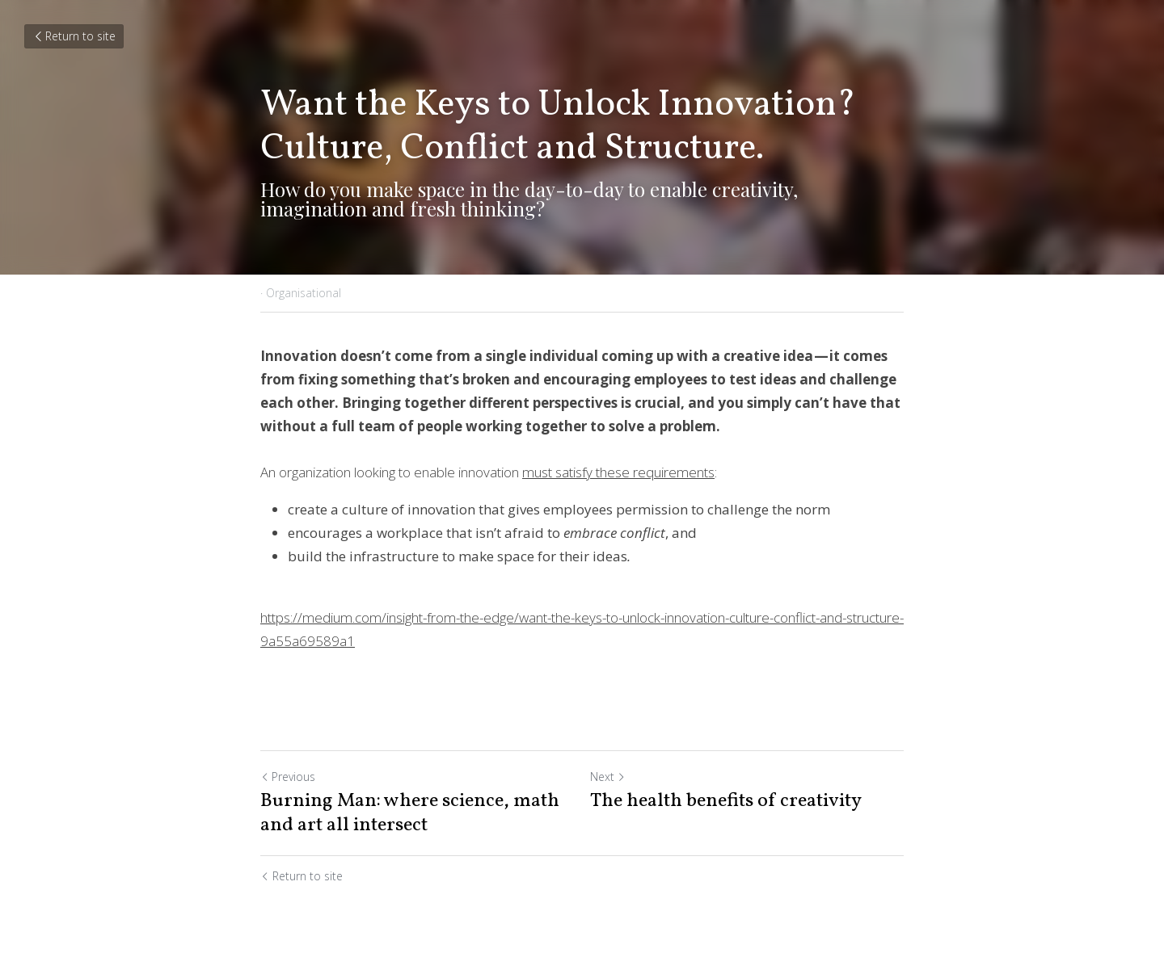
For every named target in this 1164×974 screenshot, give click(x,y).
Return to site (74, 36)
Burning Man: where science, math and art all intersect (409, 813)
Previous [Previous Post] (287, 776)
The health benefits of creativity (726, 801)
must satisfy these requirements (618, 472)
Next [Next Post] (608, 776)
